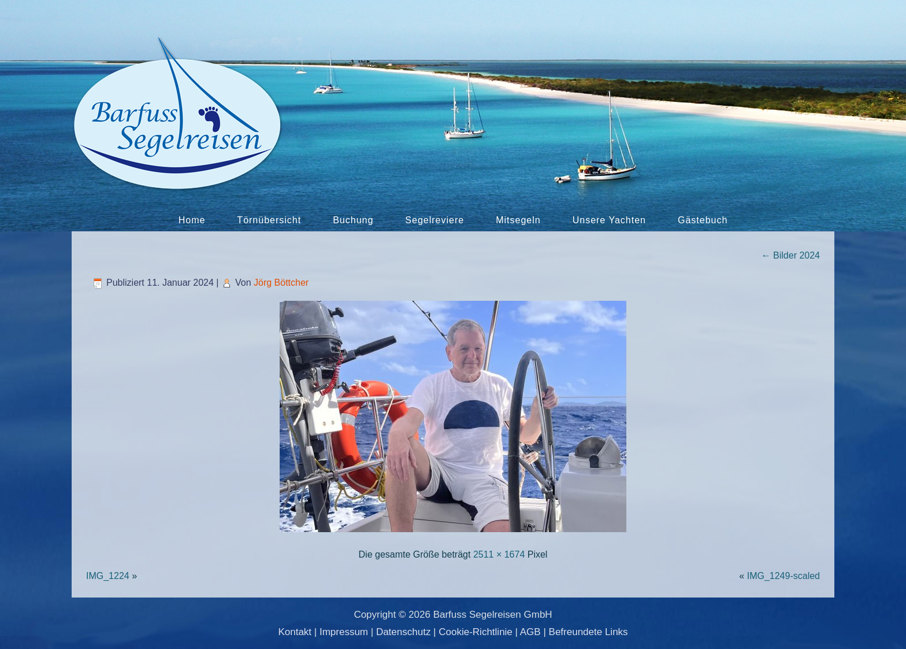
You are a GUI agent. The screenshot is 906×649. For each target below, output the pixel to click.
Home (192, 220)
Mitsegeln (518, 220)
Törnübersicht (269, 220)
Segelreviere (434, 220)
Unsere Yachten (609, 220)
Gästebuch (702, 220)
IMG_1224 (107, 576)
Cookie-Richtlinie (476, 631)
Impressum (344, 631)
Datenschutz (403, 631)
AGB (530, 631)
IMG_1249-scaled (783, 576)
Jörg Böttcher (281, 282)
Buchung (353, 220)
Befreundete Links (588, 631)
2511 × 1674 (499, 554)
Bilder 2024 (791, 255)
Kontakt (294, 631)
